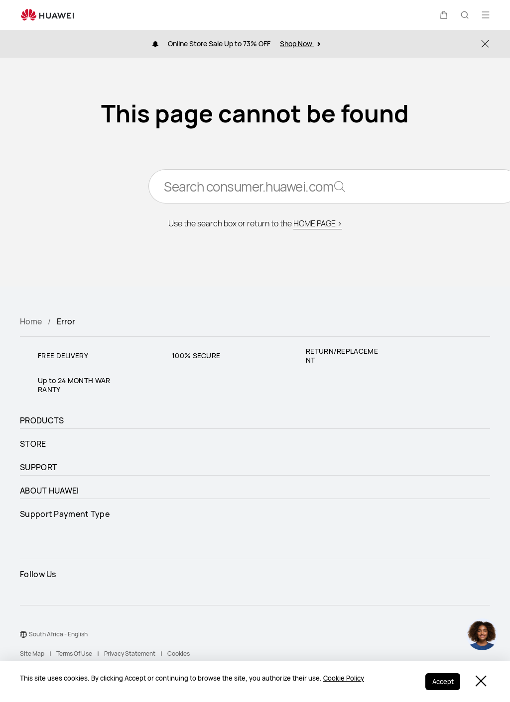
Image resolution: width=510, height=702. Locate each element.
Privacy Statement (129, 653)
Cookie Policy (343, 679)
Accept (441, 682)
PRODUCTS (42, 420)
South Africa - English (58, 634)
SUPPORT (38, 467)
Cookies (178, 653)
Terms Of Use (74, 653)
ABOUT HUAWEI (49, 491)
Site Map (32, 653)
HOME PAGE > (317, 224)
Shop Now (300, 43)
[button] (443, 14)
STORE (33, 444)
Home (31, 321)
